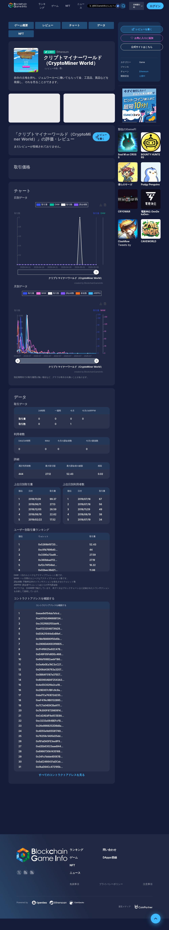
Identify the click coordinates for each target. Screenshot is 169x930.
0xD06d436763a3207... (49, 669)
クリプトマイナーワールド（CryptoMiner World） (73, 60)
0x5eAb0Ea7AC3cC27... (49, 664)
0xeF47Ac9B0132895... (49, 700)
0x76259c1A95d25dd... (49, 736)
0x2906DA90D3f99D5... (50, 643)
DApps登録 (110, 857)
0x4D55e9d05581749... (49, 731)
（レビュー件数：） (53, 68)
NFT (67, 5)
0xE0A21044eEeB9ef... (49, 633)
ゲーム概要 (21, 25)
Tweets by (124, 245)
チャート (74, 25)
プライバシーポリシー (111, 884)
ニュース (75, 872)
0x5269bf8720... (48, 544)
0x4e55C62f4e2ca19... (49, 684)
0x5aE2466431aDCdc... (49, 761)
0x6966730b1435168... (49, 751)
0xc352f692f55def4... (48, 623)
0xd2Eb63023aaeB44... (49, 746)
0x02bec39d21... (48, 570)
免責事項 (74, 884)
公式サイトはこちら (141, 46)
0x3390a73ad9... (48, 554)
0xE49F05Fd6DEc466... (49, 654)
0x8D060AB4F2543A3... (50, 679)
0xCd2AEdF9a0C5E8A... (50, 715)
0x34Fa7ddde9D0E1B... (49, 756)
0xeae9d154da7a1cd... (48, 613)
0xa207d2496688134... (49, 618)
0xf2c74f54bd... (47, 565)
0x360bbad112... (47, 560)
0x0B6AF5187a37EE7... (49, 674)
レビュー (47, 25)
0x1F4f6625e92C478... (49, 649)
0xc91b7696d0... (47, 549)
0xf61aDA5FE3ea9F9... (49, 741)
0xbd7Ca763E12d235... (49, 695)
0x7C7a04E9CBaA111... (49, 705)
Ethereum (143, 71)
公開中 (142, 76)
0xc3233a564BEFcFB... (49, 720)
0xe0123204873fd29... (49, 628)
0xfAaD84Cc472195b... (49, 766)
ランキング (41, 6)
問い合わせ (109, 849)
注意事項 (147, 884)
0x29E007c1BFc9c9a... (49, 690)
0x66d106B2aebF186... (49, 659)
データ (101, 25)
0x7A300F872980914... (49, 710)
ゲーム (54, 5)
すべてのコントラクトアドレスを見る (62, 774)
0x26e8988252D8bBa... (49, 725)
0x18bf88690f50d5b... (49, 638)
